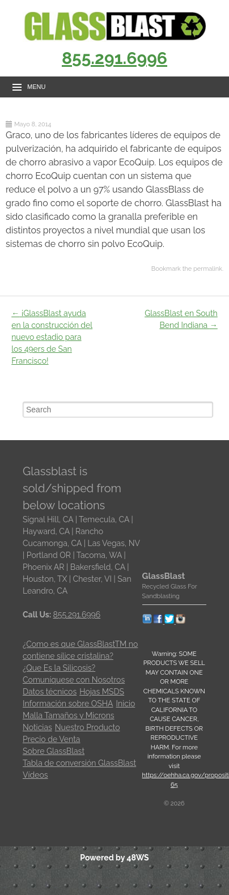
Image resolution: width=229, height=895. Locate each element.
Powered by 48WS (114, 857)
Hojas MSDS (101, 691)
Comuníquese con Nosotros (74, 679)
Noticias (37, 727)
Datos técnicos (50, 691)
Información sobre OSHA (68, 703)
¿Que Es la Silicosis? (59, 667)
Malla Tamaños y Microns (68, 715)
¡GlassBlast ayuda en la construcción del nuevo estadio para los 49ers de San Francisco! (51, 337)
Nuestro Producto (87, 727)
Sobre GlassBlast (53, 751)
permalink (207, 268)
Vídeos (35, 774)
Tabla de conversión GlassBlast (79, 763)
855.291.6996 (114, 58)
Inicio (125, 703)
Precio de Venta (51, 739)
